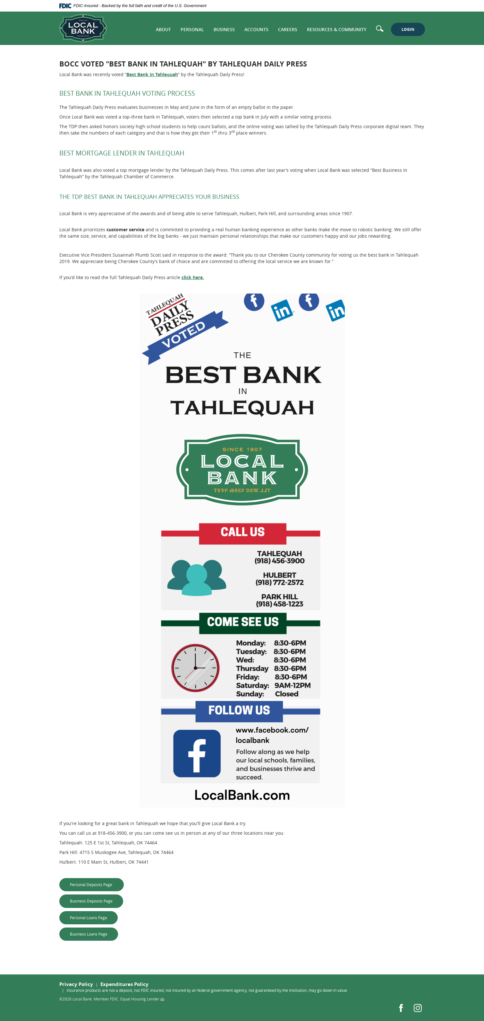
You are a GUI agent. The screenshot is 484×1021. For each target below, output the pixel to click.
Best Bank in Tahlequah (152, 74)
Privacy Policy (76, 984)
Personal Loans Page (94, 917)
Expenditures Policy (124, 984)
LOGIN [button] (408, 29)
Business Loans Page (94, 934)
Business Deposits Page (96, 900)
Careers (287, 29)
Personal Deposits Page (97, 884)
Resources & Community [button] (336, 29)
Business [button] (224, 29)
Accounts (256, 29)
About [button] (163, 29)
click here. (193, 277)
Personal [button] (192, 29)
